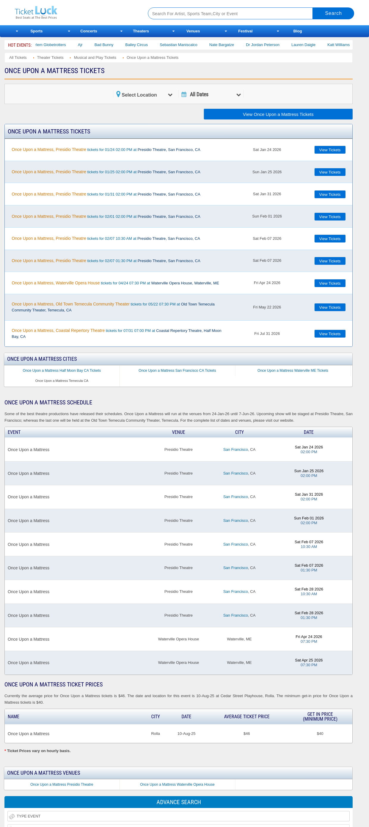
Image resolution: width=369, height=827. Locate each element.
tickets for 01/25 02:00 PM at (106, 171)
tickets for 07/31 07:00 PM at (116, 333)
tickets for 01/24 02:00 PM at (106, 149)
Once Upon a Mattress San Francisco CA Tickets (177, 370)
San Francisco (235, 449)
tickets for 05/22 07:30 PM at (113, 307)
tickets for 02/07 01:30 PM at (106, 260)
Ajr (85, 44)
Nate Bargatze (227, 44)
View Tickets (330, 150)
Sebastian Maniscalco (184, 44)
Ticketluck (74, 12)
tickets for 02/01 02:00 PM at (106, 216)
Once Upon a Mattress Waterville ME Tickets (292, 370)
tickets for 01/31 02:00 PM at (106, 194)
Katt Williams (344, 44)
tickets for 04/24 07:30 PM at (115, 283)
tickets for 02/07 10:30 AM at (106, 238)
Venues (193, 31)
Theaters (141, 31)
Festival (245, 31)
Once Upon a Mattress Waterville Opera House (177, 784)
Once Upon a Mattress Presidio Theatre (61, 784)
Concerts (88, 31)
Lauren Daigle (309, 44)
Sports (36, 31)
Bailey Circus (142, 44)
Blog (297, 31)
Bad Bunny (109, 44)
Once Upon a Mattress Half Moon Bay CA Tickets (62, 370)
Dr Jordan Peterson (268, 44)
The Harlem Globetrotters (49, 44)
